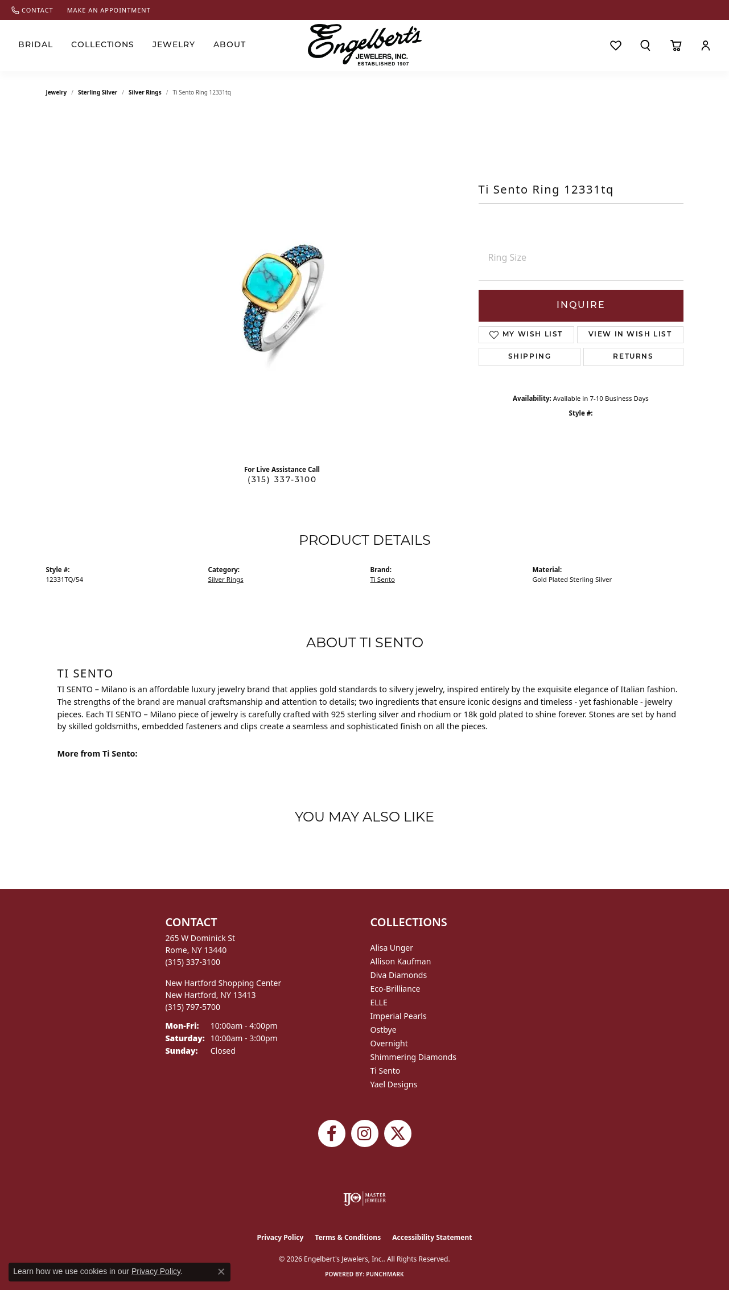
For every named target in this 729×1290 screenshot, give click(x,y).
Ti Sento (382, 579)
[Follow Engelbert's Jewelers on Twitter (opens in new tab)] (397, 1133)
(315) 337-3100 (282, 480)
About (229, 45)
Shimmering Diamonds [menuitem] (413, 1056)
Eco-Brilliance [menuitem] (395, 988)
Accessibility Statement (432, 1237)
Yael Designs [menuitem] (394, 1084)
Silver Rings (145, 92)
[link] (32, 10)
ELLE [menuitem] (379, 1002)
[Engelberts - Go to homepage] (365, 44)
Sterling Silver (97, 92)
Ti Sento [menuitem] (385, 1070)
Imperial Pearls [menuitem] (398, 1015)
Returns (633, 357)
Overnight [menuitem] (389, 1043)
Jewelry (174, 45)
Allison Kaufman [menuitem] (400, 961)
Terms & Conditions (348, 1237)
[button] (645, 45)
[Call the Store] (193, 961)
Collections (103, 45)
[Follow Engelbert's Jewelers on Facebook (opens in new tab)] (331, 1133)
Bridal (35, 45)
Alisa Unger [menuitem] (392, 947)
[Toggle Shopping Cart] (675, 45)
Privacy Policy (280, 1237)
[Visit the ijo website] (364, 1198)
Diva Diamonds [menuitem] (398, 974)
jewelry (56, 92)
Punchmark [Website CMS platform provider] (385, 1274)
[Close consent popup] (221, 1271)
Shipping (529, 357)
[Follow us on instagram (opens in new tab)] (364, 1133)
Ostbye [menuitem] (383, 1029)
